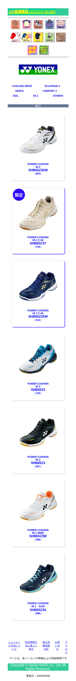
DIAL (16, 95)
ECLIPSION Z (52, 86)
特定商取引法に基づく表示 (31, 645)
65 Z (35, 95)
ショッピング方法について (14, 645)
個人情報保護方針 (46, 645)
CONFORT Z (50, 91)
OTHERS (58, 95)
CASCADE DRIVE (22, 86)
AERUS (19, 91)
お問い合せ (57, 645)
